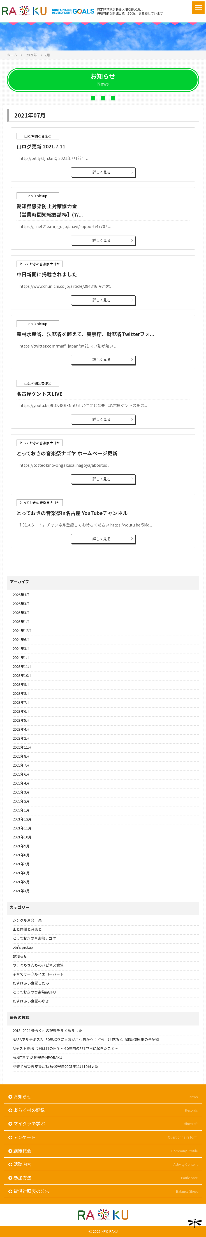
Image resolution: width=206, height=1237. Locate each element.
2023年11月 (22, 666)
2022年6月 (21, 774)
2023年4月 (21, 729)
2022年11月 (22, 747)
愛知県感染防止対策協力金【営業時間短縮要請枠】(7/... (50, 210)
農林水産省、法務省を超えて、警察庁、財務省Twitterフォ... (85, 333)
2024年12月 (22, 630)
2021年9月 (21, 846)
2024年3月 (21, 648)
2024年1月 (21, 657)
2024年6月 (21, 639)
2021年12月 (22, 819)
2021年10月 (22, 837)
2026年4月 (21, 594)
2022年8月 (21, 756)
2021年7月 (21, 863)
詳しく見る (101, 172)
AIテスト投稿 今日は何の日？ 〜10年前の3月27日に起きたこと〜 (65, 1048)
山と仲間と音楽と (27, 929)
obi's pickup (23, 947)
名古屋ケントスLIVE (40, 393)
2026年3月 (21, 603)
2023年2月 (21, 738)
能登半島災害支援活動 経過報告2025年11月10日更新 (55, 1066)
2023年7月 (21, 702)
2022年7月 (21, 765)
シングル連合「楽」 (29, 920)
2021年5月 (21, 881)
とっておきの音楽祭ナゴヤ (34, 938)
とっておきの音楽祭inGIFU (34, 992)
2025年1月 (21, 621)
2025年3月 (21, 612)
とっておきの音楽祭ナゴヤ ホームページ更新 (67, 453)
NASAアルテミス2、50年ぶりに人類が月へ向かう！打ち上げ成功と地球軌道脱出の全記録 (86, 1039)
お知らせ (20, 956)
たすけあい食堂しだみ (31, 983)
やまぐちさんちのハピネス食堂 (38, 965)
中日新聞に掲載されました (47, 274)
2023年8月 (21, 693)
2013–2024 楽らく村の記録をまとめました (47, 1030)
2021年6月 (21, 872)
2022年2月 (21, 801)
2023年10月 (22, 675)
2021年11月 (22, 828)
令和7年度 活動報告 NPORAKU (37, 1057)
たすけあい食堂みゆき (31, 1001)
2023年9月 (21, 684)
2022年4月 (21, 783)
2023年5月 (21, 720)
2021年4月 (21, 890)
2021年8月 (21, 854)
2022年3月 (21, 792)
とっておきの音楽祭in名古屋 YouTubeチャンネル (72, 512)
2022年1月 (21, 810)
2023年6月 (21, 711)
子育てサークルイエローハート (38, 974)
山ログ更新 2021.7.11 (41, 146)
